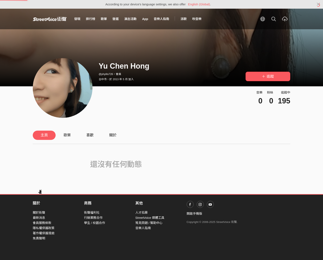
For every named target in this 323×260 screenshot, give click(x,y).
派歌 (183, 19)
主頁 (44, 135)
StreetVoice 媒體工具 (149, 217)
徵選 (115, 19)
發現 (77, 19)
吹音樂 (196, 19)
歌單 (104, 19)
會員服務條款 (42, 223)
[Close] (318, 4)
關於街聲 (39, 212)
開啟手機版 (194, 213)
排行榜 (90, 19)
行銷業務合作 (93, 217)
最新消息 (39, 217)
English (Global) (199, 4)
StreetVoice (50, 19)
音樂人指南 (161, 19)
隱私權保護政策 (43, 228)
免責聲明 (39, 238)
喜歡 (90, 135)
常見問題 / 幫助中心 (149, 223)
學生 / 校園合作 (94, 223)
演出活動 (130, 19)
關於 (113, 135)
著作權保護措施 (43, 233)
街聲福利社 (91, 212)
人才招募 (141, 212)
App (145, 19)
